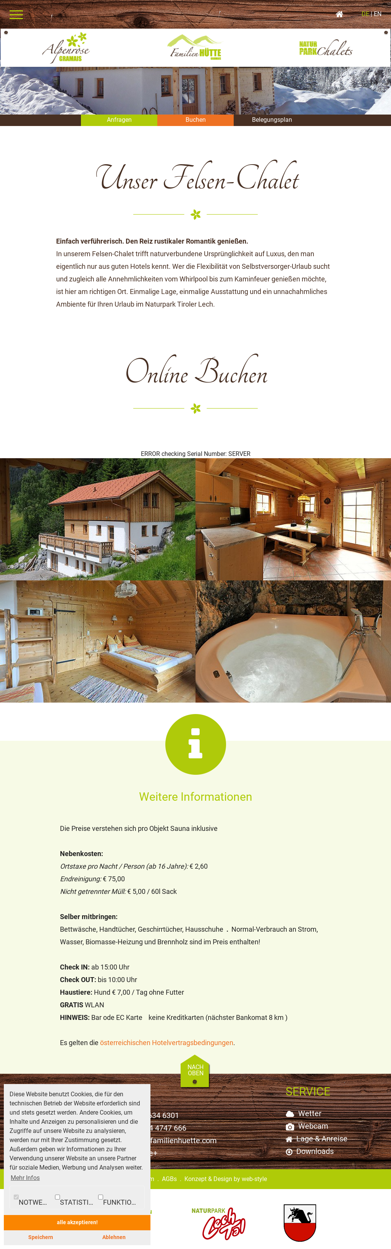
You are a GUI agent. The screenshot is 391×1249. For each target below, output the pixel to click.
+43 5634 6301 (154, 1107)
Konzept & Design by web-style (225, 1170)
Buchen (196, 119)
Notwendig (33, 1197)
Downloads (315, 1142)
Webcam (313, 1117)
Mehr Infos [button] (25, 1177)
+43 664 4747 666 (156, 1119)
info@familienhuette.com (173, 1132)
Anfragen (119, 119)
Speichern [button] (40, 1237)
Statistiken (75, 1197)
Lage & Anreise (321, 1130)
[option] (195, 72)
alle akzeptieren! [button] (77, 1222)
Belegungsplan (272, 119)
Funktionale (121, 1197)
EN (376, 14)
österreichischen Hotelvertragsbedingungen (166, 1034)
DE (367, 14)
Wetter (310, 1105)
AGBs (169, 1170)
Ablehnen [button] (114, 1237)
